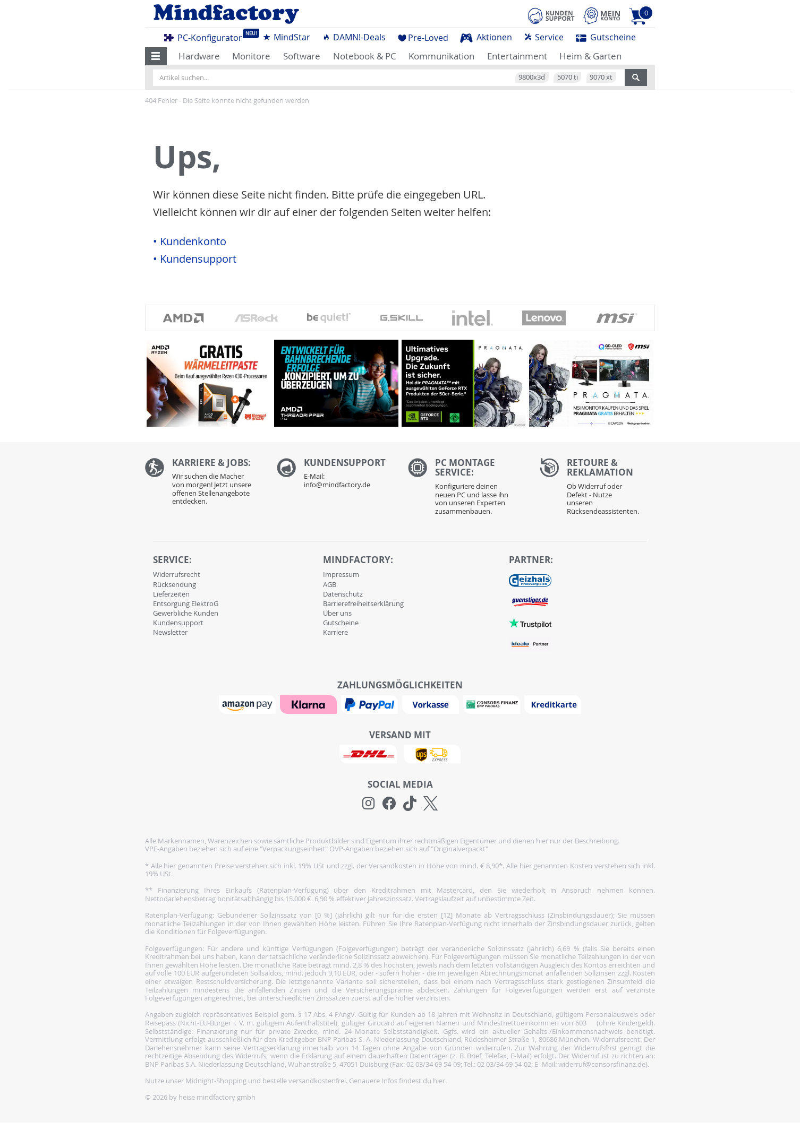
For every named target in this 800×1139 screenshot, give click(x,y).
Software (301, 56)
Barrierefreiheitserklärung (363, 603)
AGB (329, 584)
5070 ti (567, 77)
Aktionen (486, 37)
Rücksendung (174, 584)
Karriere (335, 632)
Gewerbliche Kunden (185, 613)
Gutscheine (606, 37)
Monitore (251, 56)
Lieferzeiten (171, 594)
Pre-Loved (423, 38)
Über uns (337, 613)
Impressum (341, 574)
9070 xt (601, 77)
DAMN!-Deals (354, 37)
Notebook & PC (364, 56)
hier (439, 1080)
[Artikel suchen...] (389, 77)
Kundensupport (178, 622)
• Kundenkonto (189, 241)
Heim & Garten (590, 56)
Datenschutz (343, 594)
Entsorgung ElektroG (185, 603)
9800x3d (531, 77)
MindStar (286, 37)
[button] (156, 56)
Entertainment (517, 56)
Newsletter (170, 632)
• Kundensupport (194, 259)
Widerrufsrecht (176, 574)
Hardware (199, 56)
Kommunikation (441, 56)
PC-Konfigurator (206, 36)
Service (544, 37)
